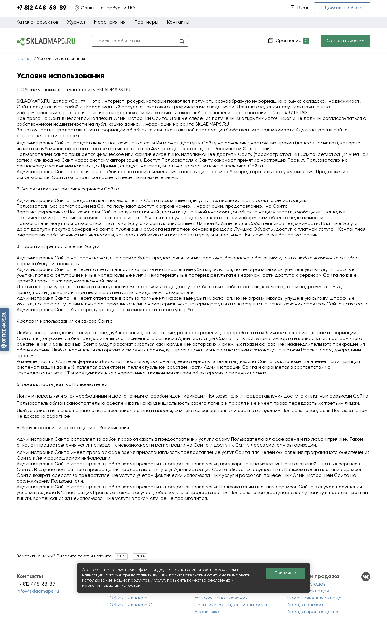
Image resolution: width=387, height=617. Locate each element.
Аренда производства (312, 612)
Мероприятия (109, 22)
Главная (25, 59)
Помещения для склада (314, 598)
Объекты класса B (130, 598)
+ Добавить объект (342, 8)
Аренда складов (306, 584)
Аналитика (206, 612)
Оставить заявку (345, 40)
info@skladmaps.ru (38, 591)
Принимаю (285, 573)
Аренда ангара (305, 605)
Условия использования (221, 598)
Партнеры (146, 22)
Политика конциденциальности (230, 605)
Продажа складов (308, 591)
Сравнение (291, 41)
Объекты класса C (130, 605)
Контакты (178, 22)
